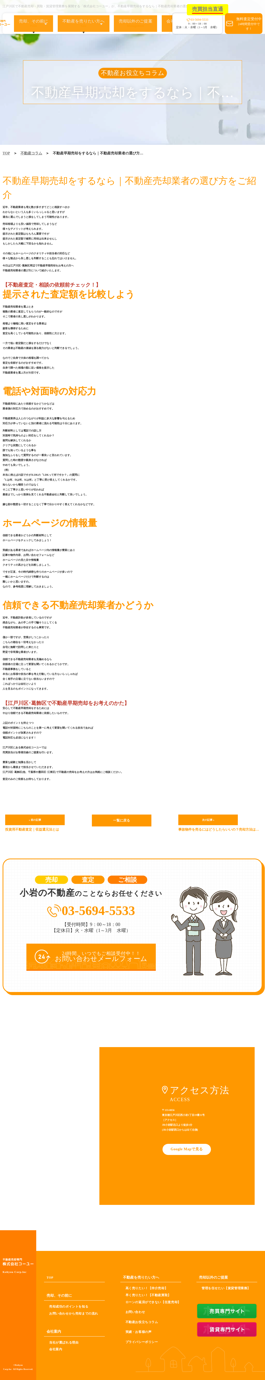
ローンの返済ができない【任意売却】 (153, 1302)
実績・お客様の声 (139, 1332)
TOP (6, 153)
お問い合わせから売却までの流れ (73, 1313)
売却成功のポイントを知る (68, 1306)
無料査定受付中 (248, 24)
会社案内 (55, 1349)
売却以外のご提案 (127, 23)
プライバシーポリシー (142, 1342)
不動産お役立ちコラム (142, 1322)
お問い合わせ (135, 1312)
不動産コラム (31, 153)
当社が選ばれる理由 (63, 1342)
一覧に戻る (121, 819)
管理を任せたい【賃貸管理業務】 (226, 1288)
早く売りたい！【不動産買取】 (148, 1295)
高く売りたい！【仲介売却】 (147, 1288)
